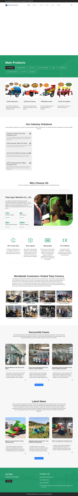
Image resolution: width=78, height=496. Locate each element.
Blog (47, 5)
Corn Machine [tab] (10, 67)
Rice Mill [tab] (23, 71)
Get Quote (9, 481)
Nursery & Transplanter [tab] (43, 67)
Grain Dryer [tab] (31, 67)
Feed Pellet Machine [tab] (21, 67)
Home (29, 5)
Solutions (34, 5)
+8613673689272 (45, 479)
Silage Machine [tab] (32, 71)
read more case (39, 384)
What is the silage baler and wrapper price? (62, 441)
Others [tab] (53, 67)
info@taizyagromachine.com (47, 477)
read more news (39, 458)
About (52, 5)
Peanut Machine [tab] (62, 67)
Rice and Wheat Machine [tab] (12, 71)
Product (41, 5)
